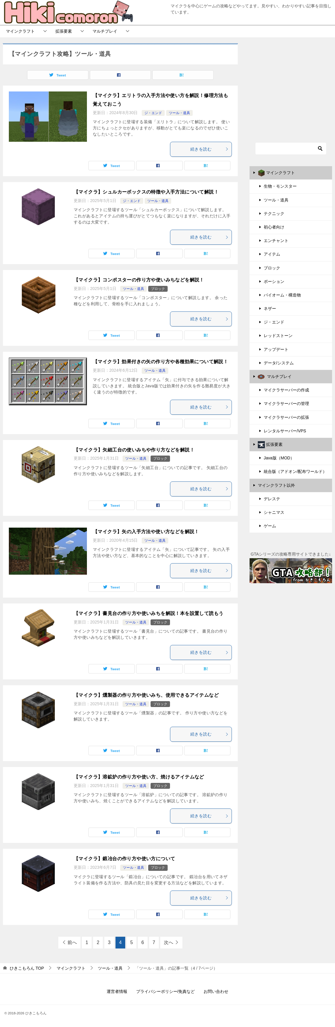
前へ (72, 942)
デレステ (272, 498)
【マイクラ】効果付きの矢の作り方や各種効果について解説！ (160, 361)
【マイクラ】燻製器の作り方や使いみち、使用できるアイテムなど (146, 695)
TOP (27, 968)
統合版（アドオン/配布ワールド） (295, 471)
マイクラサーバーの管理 (286, 403)
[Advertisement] (291, 86)
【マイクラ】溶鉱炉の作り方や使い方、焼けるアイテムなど (139, 776)
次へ (168, 942)
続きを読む (209, 149)
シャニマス (274, 512)
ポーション (274, 281)
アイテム (272, 254)
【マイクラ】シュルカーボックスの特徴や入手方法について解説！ (146, 191)
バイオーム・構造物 (282, 295)
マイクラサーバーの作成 (286, 390)
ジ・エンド (153, 113)
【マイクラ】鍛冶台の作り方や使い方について (124, 858)
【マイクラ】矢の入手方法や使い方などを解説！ (146, 531)
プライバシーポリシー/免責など (165, 991)
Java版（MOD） (279, 458)
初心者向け (274, 227)
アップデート (276, 349)
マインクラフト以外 (276, 485)
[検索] (290, 148)
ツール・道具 (179, 113)
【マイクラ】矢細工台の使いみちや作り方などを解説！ (134, 449)
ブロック (158, 289)
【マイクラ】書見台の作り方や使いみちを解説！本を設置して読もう (148, 613)
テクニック (274, 213)
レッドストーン (278, 335)
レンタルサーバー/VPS (285, 431)
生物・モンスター (280, 186)
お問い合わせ (216, 991)
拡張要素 (63, 31)
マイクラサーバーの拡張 (286, 417)
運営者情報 (117, 991)
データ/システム (279, 363)
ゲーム (270, 525)
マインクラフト (20, 31)
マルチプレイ (105, 31)
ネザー (270, 308)
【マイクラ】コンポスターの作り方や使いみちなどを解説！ (139, 279)
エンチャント (276, 240)
